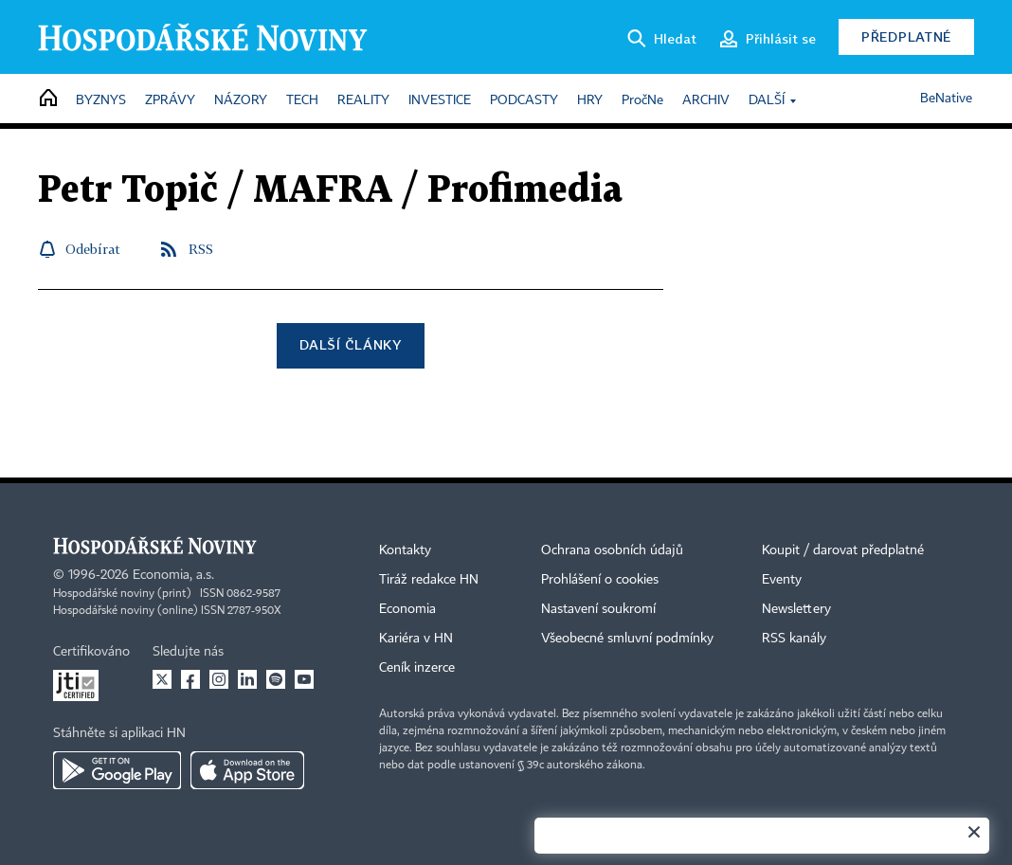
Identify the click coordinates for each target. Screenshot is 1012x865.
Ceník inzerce (417, 668)
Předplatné (906, 36)
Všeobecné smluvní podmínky (627, 638)
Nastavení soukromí (598, 609)
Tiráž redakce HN (429, 579)
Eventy (782, 579)
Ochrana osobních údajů (612, 550)
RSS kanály (794, 638)
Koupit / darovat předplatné (843, 550)
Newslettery (796, 609)
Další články (350, 344)
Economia (407, 609)
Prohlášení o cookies (600, 579)
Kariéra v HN (416, 638)
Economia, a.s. (173, 575)
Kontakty (405, 550)
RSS (201, 249)
